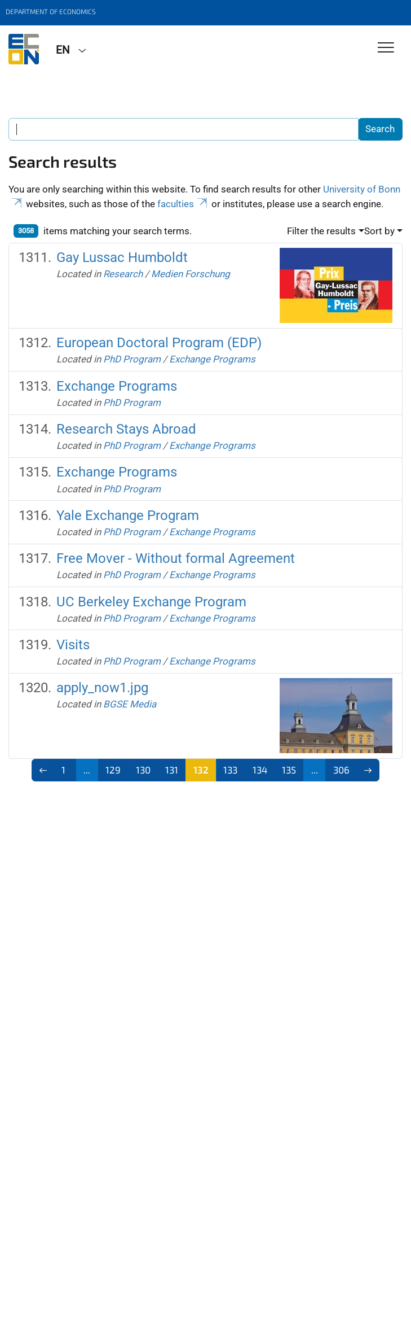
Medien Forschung (190, 273)
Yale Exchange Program (127, 515)
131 (171, 769)
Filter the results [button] (321, 231)
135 (289, 769)
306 (341, 769)
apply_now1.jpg (102, 688)
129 (113, 769)
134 (260, 769)
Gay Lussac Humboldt (122, 257)
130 (143, 769)
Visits (73, 645)
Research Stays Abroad (126, 429)
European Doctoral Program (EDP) (159, 343)
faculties (183, 203)
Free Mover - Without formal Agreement (175, 558)
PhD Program (132, 359)
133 (230, 769)
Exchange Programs (212, 359)
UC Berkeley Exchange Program (151, 602)
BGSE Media (129, 704)
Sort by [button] (379, 231)
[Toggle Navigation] (386, 48)
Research (123, 273)
